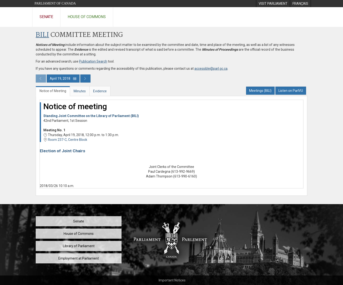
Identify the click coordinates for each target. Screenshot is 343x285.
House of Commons (87, 17)
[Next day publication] (85, 78)
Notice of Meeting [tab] (53, 91)
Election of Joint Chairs (62, 150)
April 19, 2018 (63, 78)
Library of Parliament (79, 246)
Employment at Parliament (78, 258)
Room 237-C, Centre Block (67, 140)
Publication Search (93, 61)
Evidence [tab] (100, 91)
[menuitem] (273, 3)
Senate (46, 17)
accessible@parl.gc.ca (210, 68)
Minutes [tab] (80, 91)
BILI (42, 35)
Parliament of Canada (55, 3)
